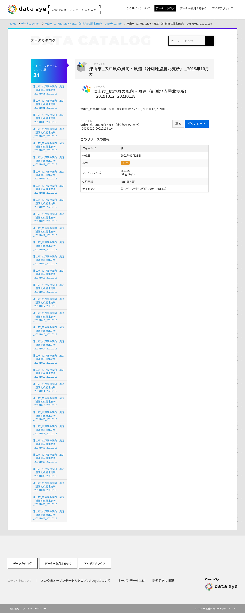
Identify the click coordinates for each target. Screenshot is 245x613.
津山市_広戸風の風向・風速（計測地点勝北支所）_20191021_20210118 (48, 245)
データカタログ (30, 23)
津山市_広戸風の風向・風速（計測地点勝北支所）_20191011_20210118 (48, 387)
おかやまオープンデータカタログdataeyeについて (75, 580)
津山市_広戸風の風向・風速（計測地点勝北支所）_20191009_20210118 (48, 415)
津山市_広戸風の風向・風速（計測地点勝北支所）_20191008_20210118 (48, 429)
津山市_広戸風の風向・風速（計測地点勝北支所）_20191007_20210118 (48, 444)
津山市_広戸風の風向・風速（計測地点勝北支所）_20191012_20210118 (48, 373)
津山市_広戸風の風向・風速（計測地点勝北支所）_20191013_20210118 (48, 359)
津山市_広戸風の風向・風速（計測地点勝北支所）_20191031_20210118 (48, 104)
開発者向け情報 (163, 580)
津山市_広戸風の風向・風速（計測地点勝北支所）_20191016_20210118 (48, 316)
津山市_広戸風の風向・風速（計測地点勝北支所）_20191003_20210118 (48, 500)
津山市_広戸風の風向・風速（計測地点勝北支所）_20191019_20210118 (48, 274)
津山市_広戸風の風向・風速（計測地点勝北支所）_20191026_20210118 (48, 175)
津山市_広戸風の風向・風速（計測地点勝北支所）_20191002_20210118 (48, 514)
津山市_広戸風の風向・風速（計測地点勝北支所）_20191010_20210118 (48, 401)
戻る (178, 123)
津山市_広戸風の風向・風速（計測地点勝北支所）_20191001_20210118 (48, 90)
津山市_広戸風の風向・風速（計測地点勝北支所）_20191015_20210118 (48, 330)
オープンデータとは (131, 580)
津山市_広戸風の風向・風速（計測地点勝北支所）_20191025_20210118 (48, 189)
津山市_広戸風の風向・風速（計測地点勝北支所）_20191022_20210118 (48, 231)
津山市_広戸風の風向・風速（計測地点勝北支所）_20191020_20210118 (48, 260)
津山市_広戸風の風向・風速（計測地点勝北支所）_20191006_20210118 (48, 458)
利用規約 (14, 608)
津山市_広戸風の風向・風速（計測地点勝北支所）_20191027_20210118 (48, 160)
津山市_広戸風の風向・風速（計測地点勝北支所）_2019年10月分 (83, 23)
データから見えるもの (58, 563)
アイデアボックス (94, 563)
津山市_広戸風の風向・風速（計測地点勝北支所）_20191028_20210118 (48, 146)
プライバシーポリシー (34, 608)
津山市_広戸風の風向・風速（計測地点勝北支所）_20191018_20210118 (48, 288)
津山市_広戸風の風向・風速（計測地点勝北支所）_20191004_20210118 (48, 486)
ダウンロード (197, 123)
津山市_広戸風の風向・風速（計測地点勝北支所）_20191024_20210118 (48, 203)
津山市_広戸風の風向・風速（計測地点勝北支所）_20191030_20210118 (48, 118)
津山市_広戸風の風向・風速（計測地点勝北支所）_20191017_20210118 (48, 302)
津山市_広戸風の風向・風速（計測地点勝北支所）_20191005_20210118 (48, 472)
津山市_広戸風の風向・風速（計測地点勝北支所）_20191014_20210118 (48, 344)
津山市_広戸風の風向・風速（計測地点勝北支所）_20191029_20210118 (48, 132)
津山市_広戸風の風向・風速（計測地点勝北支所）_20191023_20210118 (48, 217)
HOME (12, 23)
